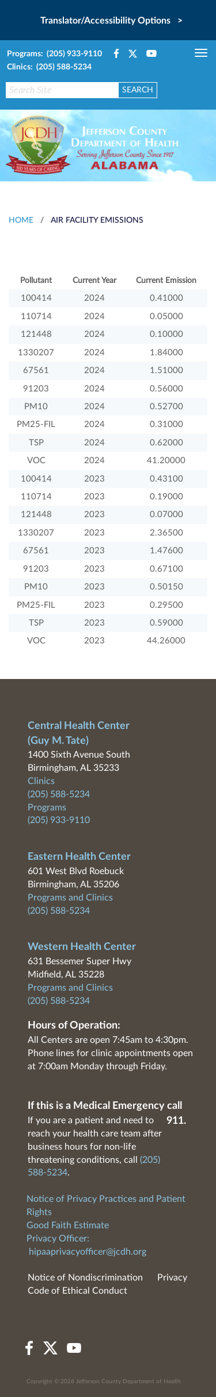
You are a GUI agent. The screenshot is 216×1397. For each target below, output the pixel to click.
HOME (21, 220)
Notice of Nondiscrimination (85, 1277)
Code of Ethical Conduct (77, 1290)
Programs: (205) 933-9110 (54, 54)
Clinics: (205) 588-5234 (49, 67)
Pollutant (36, 281)
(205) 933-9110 (59, 820)
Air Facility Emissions (97, 220)
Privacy (172, 1277)
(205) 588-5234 (59, 794)
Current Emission (166, 281)
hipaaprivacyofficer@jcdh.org (87, 1251)
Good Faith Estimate (67, 1225)
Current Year (94, 281)
